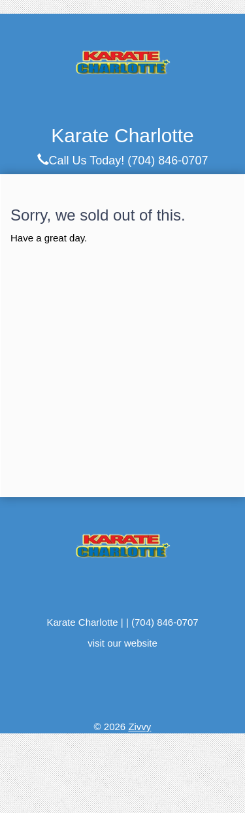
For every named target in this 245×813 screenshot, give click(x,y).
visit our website (122, 643)
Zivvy (139, 726)
